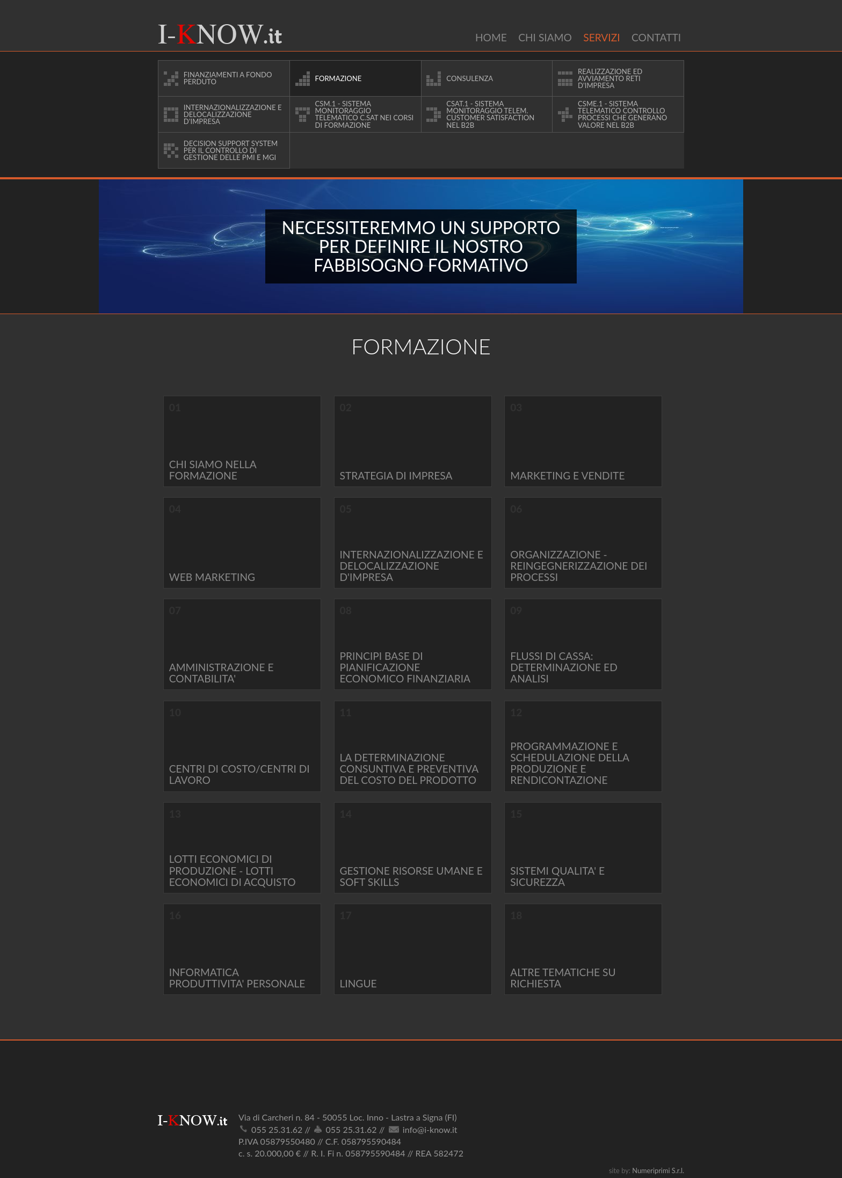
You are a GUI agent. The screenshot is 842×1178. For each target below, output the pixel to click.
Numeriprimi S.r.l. (658, 1170)
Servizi (601, 37)
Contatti (656, 37)
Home (491, 37)
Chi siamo (545, 37)
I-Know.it (220, 34)
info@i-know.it (430, 1129)
